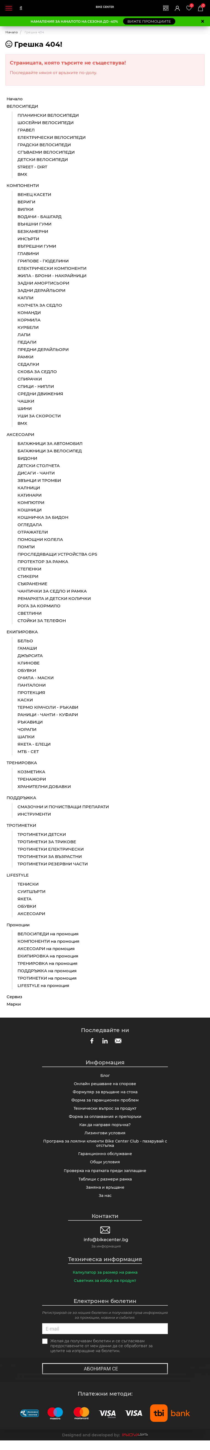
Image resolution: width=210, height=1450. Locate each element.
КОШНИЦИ (30, 510)
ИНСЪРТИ (28, 239)
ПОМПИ (26, 547)
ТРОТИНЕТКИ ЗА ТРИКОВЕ (47, 842)
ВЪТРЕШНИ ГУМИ (37, 246)
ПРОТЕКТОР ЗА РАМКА (43, 561)
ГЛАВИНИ (28, 253)
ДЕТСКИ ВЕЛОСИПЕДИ (43, 159)
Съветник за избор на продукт (105, 1289)
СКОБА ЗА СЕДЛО (37, 371)
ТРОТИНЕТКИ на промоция (47, 978)
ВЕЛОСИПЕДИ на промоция (48, 934)
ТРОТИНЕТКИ (21, 825)
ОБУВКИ (27, 670)
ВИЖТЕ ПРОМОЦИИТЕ (149, 21)
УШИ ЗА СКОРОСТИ (39, 416)
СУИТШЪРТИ (31, 891)
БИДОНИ (27, 458)
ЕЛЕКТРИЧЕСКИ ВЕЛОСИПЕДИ (52, 137)
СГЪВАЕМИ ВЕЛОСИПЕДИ (46, 152)
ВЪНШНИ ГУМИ (34, 224)
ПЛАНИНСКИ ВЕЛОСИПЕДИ (48, 115)
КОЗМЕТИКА (31, 772)
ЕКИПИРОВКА (22, 632)
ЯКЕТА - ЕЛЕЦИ (34, 744)
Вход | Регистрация (176, 8)
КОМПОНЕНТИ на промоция (48, 941)
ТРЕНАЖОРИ (32, 779)
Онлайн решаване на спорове (105, 1084)
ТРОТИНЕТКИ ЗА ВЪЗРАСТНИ (50, 856)
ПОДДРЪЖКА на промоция (47, 971)
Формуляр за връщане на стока (105, 1093)
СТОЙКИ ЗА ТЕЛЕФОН (42, 620)
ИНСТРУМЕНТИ (34, 814)
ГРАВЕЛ (26, 130)
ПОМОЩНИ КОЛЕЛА (40, 539)
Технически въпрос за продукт (105, 1111)
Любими (190, 6)
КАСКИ (25, 700)
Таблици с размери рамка (105, 1186)
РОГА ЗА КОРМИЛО (39, 606)
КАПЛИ (25, 298)
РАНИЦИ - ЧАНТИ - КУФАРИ (48, 714)
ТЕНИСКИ (28, 884)
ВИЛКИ (25, 209)
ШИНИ (25, 408)
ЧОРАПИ (27, 729)
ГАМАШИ (27, 648)
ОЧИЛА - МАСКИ (36, 678)
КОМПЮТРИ (31, 502)
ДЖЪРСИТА (30, 655)
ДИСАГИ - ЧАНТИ (36, 473)
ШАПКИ (26, 737)
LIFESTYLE (18, 875)
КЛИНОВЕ (29, 663)
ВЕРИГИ (26, 202)
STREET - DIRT (32, 167)
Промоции (18, 925)
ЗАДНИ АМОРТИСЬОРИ (43, 283)
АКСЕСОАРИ (20, 434)
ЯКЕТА (24, 899)
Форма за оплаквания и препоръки (105, 1119)
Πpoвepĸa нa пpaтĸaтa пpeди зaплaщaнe (105, 1177)
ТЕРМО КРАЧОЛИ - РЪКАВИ (48, 707)
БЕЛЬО (25, 641)
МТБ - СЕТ (28, 751)
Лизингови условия (105, 1137)
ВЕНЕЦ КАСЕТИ (34, 194)
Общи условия (105, 1168)
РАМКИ (25, 357)
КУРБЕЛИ (28, 327)
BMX (22, 174)
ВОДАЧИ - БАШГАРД (40, 216)
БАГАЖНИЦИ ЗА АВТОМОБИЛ (50, 443)
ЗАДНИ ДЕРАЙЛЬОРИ (41, 290)
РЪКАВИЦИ (30, 722)
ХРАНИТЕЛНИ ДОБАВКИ (44, 786)
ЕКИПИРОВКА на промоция (48, 956)
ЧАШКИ (26, 401)
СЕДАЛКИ (28, 364)
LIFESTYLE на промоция (43, 985)
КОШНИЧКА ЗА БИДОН (43, 517)
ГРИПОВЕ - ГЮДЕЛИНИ (43, 261)
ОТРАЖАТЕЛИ (33, 532)
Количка (203, 6)
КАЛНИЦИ (29, 488)
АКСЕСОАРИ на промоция (46, 948)
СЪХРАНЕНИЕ (32, 584)
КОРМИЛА (29, 320)
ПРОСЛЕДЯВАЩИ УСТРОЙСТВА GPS (57, 554)
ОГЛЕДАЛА (30, 525)
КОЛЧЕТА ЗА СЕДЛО (40, 305)
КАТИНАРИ (30, 495)
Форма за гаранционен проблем (105, 1102)
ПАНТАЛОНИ (32, 685)
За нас (105, 1203)
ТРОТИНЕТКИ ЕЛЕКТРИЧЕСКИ (51, 849)
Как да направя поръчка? (105, 1128)
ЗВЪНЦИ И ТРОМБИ (39, 480)
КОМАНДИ (29, 312)
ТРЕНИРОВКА (22, 763)
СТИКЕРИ (28, 576)
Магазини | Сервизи (164, 8)
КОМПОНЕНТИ (23, 185)
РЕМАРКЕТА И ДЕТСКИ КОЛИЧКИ (54, 598)
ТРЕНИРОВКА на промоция (47, 963)
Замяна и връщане (105, 1195)
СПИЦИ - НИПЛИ (36, 386)
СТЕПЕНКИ (29, 569)
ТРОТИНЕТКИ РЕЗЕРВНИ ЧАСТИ (53, 864)
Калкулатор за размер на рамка (105, 1281)
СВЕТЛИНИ (30, 613)
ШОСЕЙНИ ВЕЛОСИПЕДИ (46, 122)
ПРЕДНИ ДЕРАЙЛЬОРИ (43, 349)
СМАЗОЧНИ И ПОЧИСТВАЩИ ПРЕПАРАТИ (63, 807)
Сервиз (14, 997)
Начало (11, 32)
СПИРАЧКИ (30, 379)
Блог (105, 1076)
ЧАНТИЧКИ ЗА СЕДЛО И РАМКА (52, 591)
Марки (14, 1004)
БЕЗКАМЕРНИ (33, 231)
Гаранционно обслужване (105, 1159)
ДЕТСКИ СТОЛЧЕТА (39, 465)
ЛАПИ (24, 335)
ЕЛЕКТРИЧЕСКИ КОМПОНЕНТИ (52, 268)
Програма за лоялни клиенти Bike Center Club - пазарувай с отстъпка (105, 1148)
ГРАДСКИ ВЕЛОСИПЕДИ (44, 145)
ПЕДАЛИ (27, 342)
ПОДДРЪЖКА (21, 798)
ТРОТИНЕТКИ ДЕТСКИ (42, 834)
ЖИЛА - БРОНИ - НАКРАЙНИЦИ (52, 276)
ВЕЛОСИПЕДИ (22, 106)
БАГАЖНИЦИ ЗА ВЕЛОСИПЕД (50, 451)
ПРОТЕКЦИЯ (31, 692)
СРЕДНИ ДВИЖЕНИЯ (40, 394)
